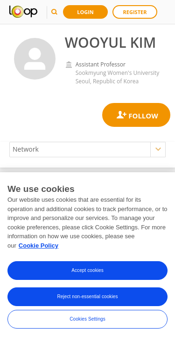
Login (85, 11)
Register (135, 11)
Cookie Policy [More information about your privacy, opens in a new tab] (38, 247)
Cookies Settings (87, 321)
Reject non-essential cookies (87, 299)
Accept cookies (87, 273)
